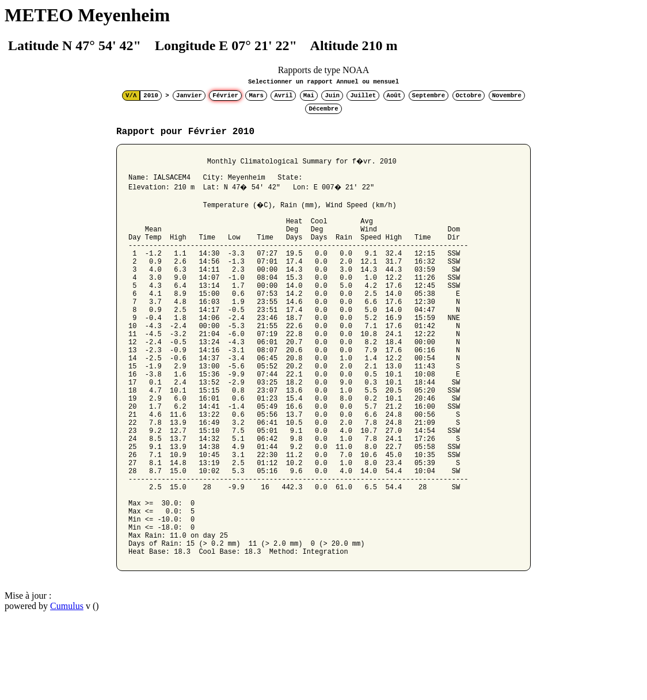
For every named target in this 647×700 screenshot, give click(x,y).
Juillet (363, 95)
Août (394, 95)
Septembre (429, 95)
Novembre (507, 95)
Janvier (189, 95)
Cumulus (66, 685)
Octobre (469, 95)
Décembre (323, 108)
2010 (150, 95)
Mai (308, 95)
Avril (283, 95)
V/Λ (130, 95)
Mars (256, 95)
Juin (332, 95)
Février (225, 95)
